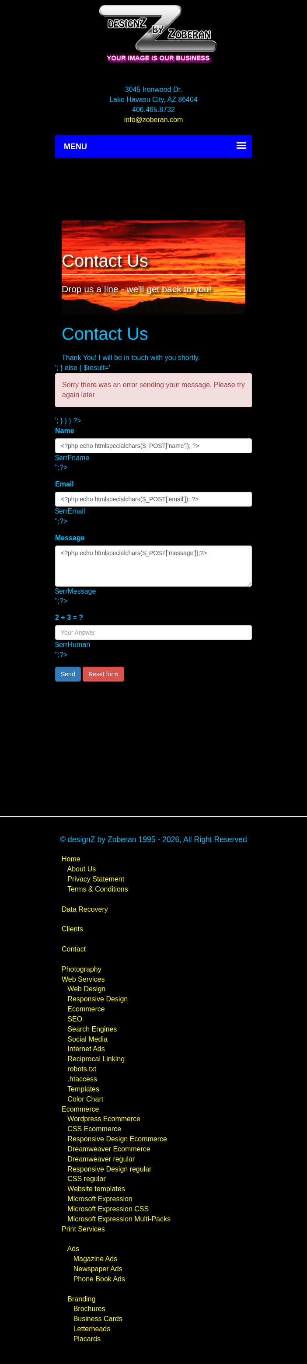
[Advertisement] (153, 186)
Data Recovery (85, 909)
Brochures (89, 1308)
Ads (73, 1248)
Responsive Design (97, 999)
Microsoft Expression (100, 1199)
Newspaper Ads (97, 1269)
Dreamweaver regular (101, 1159)
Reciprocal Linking (96, 1059)
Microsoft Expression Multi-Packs (119, 1219)
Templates (83, 1089)
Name (64, 430)
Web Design (86, 989)
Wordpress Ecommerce (103, 1119)
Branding (81, 1299)
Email (64, 484)
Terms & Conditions (97, 889)
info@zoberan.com (153, 119)
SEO (74, 1019)
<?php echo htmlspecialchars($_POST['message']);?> (153, 566)
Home (71, 859)
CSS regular (86, 1178)
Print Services (83, 1229)
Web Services (83, 979)
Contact (74, 949)
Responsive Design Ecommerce (117, 1139)
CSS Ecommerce (94, 1129)
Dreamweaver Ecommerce (108, 1149)
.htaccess (82, 1079)
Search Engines (92, 1029)
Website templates (96, 1189)
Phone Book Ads (99, 1279)
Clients (72, 929)
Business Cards (97, 1318)
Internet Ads (86, 1049)
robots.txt (81, 1069)
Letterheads (92, 1329)
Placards (87, 1339)
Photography (81, 969)
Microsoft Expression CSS (108, 1209)
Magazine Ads (95, 1259)
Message (70, 538)
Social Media (87, 1039)
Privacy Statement (95, 879)
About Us (81, 869)
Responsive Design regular (109, 1169)
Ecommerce (86, 1009)
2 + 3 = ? (69, 617)
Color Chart (85, 1099)
